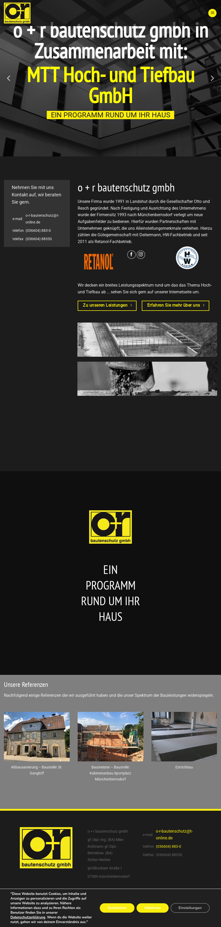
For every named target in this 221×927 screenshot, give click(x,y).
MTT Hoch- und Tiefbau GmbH (110, 85)
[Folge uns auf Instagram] (141, 254)
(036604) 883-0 (38, 230)
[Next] (212, 78)
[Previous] (9, 78)
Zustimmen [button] (117, 907)
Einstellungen (190, 907)
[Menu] (212, 13)
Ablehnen (152, 907)
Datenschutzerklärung (27, 917)
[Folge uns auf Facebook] (131, 254)
